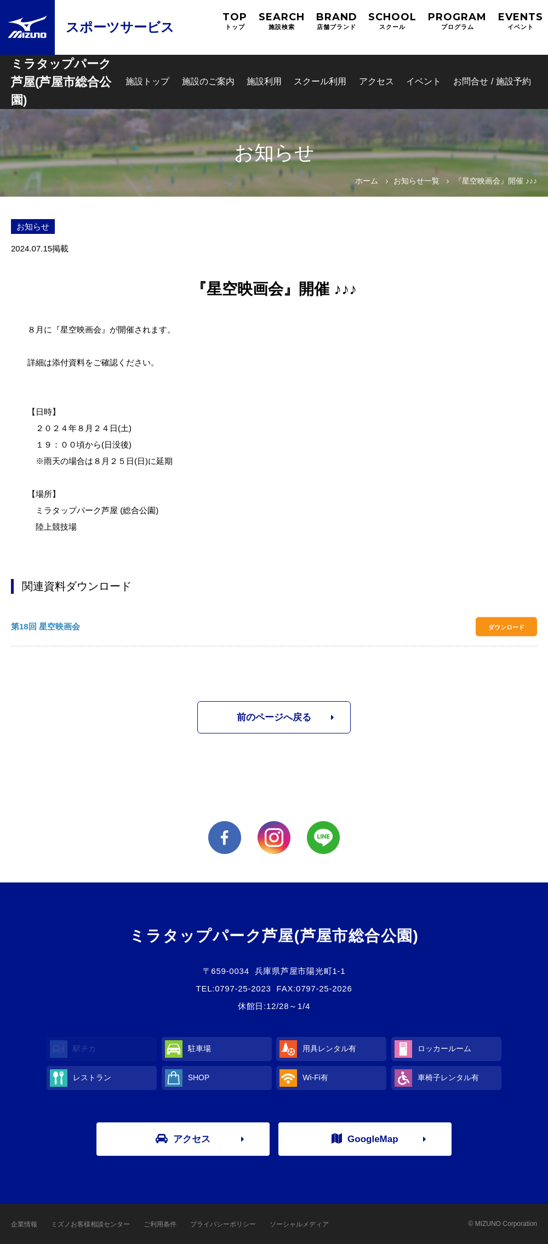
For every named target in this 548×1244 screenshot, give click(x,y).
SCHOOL (392, 21)
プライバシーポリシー (223, 1224)
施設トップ (147, 81)
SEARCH (282, 21)
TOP (234, 21)
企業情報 (24, 1224)
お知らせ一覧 (416, 180)
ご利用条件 (160, 1224)
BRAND (336, 21)
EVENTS (520, 21)
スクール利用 (320, 81)
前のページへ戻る (274, 717)
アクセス (376, 81)
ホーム (366, 180)
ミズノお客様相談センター (90, 1224)
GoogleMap (365, 1138)
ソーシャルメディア (299, 1224)
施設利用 (264, 81)
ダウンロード (506, 626)
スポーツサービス (120, 27)
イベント (423, 81)
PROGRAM (457, 21)
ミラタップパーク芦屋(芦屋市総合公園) (61, 82)
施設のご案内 (208, 81)
